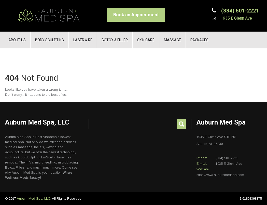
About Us (17, 40)
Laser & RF (82, 40)
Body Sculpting (49, 40)
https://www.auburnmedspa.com (220, 175)
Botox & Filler (115, 40)
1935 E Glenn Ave (236, 18)
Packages (199, 40)
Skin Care (145, 40)
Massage (172, 40)
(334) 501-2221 (239, 11)
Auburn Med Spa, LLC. (34, 198)
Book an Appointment (136, 14)
